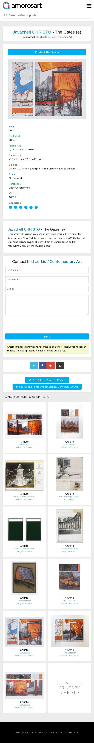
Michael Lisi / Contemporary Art (54, 36)
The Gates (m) (69, 600)
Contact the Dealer (47, 52)
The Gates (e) (24, 652)
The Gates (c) (70, 444)
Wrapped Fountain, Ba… (24, 496)
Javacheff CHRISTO (32, 32)
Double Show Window (24, 548)
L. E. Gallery (69, 499)
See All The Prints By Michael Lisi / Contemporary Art (47, 386)
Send (47, 336)
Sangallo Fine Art (24, 551)
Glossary (70, 732)
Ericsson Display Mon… (69, 496)
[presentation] (32, 325)
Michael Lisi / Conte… (24, 447)
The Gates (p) (24, 704)
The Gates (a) (70, 652)
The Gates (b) (24, 444)
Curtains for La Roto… (69, 548)
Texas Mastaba (24, 600)
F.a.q (77, 732)
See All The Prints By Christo (47, 379)
